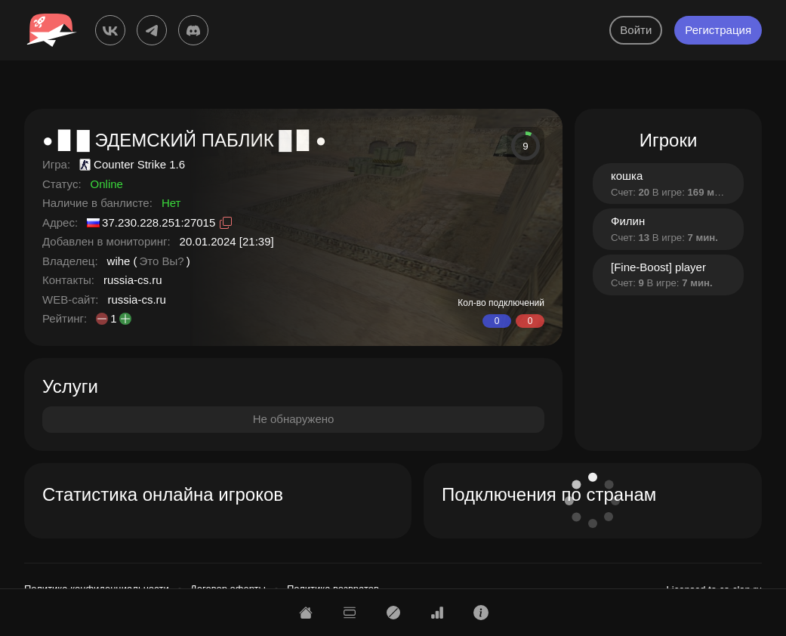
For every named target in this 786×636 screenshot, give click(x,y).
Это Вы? (162, 261)
